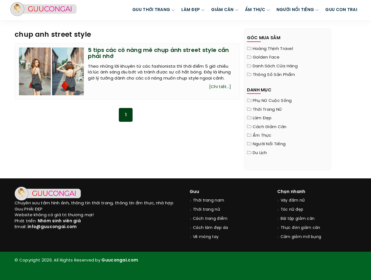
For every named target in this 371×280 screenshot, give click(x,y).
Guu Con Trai (341, 10)
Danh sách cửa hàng (275, 66)
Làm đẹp (262, 118)
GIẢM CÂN (222, 10)
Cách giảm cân (270, 127)
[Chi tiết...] (220, 87)
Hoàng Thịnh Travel (273, 49)
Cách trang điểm (210, 219)
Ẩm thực (262, 135)
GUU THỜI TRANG (151, 10)
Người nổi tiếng (269, 144)
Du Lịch (260, 153)
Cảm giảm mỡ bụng (301, 237)
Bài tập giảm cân (298, 219)
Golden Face (266, 57)
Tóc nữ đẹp (292, 210)
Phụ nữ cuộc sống (272, 101)
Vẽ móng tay (206, 237)
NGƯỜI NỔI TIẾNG (295, 10)
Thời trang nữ (267, 109)
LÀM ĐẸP (190, 10)
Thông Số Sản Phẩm (274, 75)
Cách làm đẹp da (210, 228)
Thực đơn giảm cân (300, 228)
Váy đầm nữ (293, 201)
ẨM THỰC (255, 10)
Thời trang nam (208, 201)
